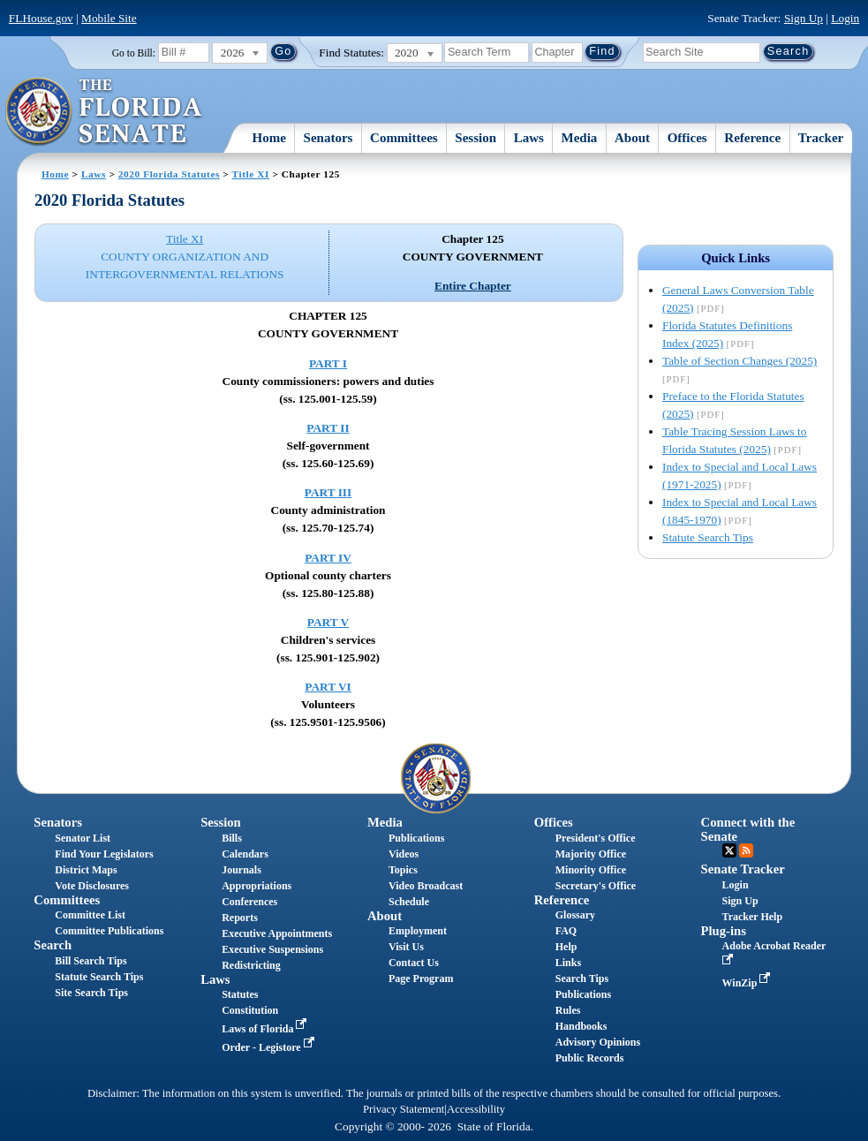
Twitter (729, 850)
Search (53, 945)
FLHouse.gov (41, 18)
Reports (240, 917)
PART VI (328, 686)
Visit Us (406, 947)
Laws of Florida (266, 1029)
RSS (746, 850)
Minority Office (590, 870)
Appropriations (256, 886)
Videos (404, 854)
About (632, 138)
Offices (687, 138)
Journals (241, 870)
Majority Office (590, 854)
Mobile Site (109, 18)
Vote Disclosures (92, 886)
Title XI (250, 174)
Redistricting (251, 965)
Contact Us (414, 962)
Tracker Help (752, 917)
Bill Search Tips (90, 961)
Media (580, 138)
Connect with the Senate (748, 829)
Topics (403, 870)
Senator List (82, 838)
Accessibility (476, 1109)
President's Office (595, 838)
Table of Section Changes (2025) (739, 360)
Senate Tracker (743, 869)
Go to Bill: (133, 53)
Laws (529, 138)
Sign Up (803, 18)
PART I (328, 363)
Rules (568, 1010)
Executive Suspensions (272, 949)
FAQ (566, 931)
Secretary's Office (595, 886)
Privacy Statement (403, 1109)
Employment (418, 931)
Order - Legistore (270, 1047)
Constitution (250, 1010)
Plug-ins (723, 931)
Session (475, 138)
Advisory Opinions (597, 1042)
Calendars (245, 854)
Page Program (421, 978)
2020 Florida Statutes (169, 174)
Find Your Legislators (104, 854)
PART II (327, 427)
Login (845, 18)
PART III (328, 492)
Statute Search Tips (707, 537)
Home (269, 138)
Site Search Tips (91, 992)
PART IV (328, 557)
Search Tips (581, 978)
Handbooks (581, 1026)
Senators (328, 138)
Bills (232, 838)
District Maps (86, 870)
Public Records (589, 1058)
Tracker (820, 138)
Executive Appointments (277, 933)
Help (566, 947)
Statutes (240, 994)
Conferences (249, 901)
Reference (752, 138)
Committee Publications (109, 931)
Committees (404, 138)
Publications (416, 838)
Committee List (90, 915)
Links (568, 962)
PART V (328, 622)
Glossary (575, 915)
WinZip (748, 983)
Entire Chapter (472, 285)
